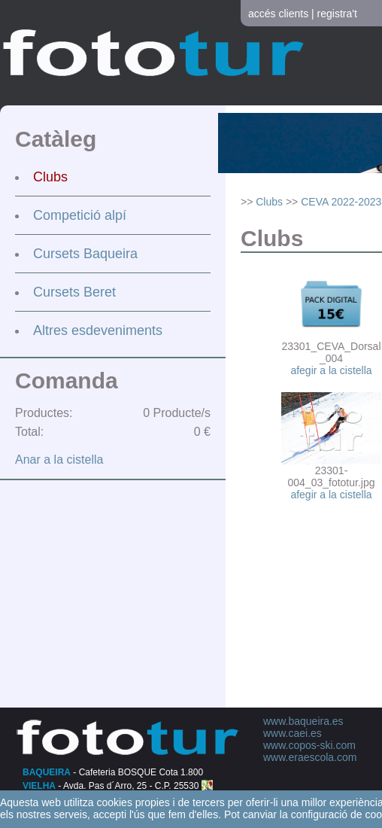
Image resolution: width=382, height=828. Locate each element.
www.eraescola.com (310, 757)
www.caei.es (292, 733)
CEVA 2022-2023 (341, 202)
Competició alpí (79, 215)
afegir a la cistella (330, 370)
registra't (337, 14)
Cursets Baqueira (85, 253)
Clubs (50, 176)
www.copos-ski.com (309, 745)
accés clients (278, 14)
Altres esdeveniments (97, 330)
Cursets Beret (74, 292)
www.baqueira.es (303, 721)
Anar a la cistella (59, 459)
